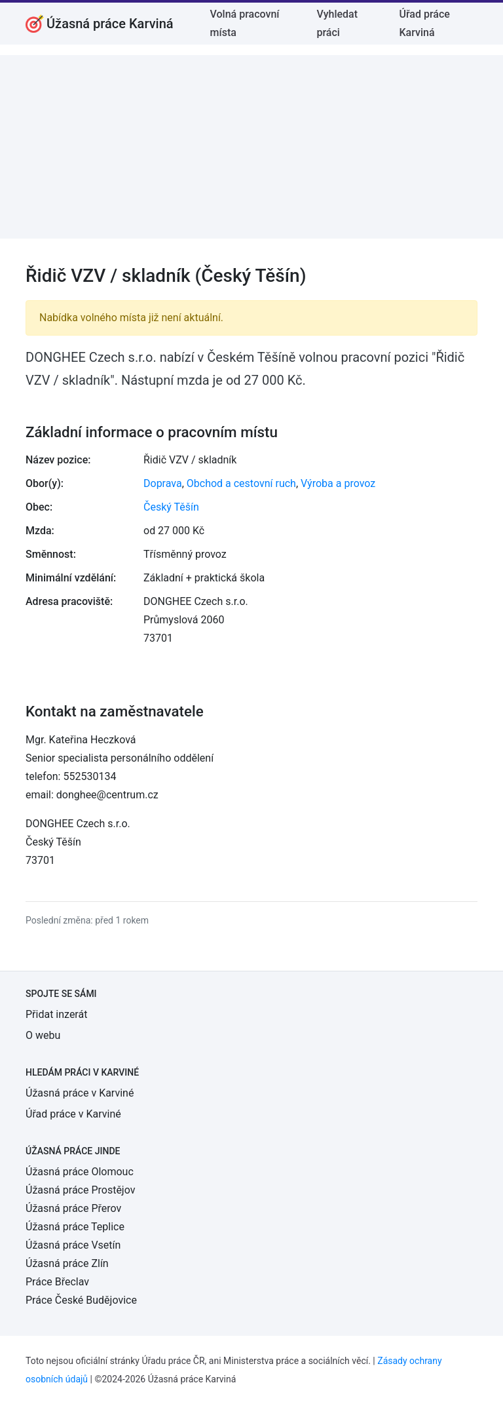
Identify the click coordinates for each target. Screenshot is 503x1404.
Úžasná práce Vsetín (73, 1245)
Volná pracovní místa (245, 23)
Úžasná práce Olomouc (80, 1171)
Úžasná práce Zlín (67, 1263)
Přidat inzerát (56, 1014)
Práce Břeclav (57, 1282)
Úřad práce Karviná (424, 23)
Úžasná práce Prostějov (80, 1190)
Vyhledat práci (337, 23)
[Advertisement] (251, 147)
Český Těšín (171, 507)
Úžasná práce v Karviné (80, 1093)
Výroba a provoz (338, 483)
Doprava (162, 483)
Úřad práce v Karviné (73, 1114)
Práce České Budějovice (81, 1300)
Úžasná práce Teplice (75, 1226)
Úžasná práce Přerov (73, 1208)
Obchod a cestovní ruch (241, 483)
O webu (43, 1035)
